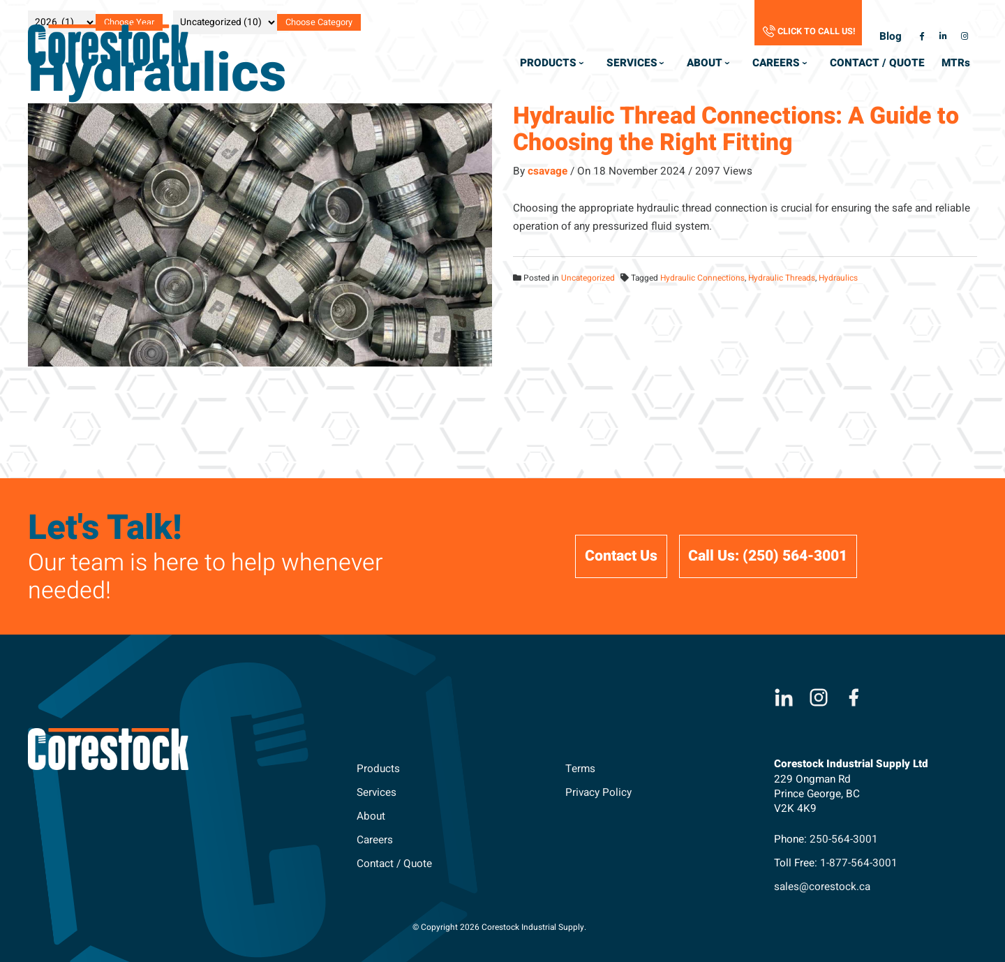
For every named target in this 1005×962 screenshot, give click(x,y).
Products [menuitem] (548, 63)
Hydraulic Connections (702, 278)
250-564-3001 (844, 839)
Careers (375, 840)
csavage (547, 171)
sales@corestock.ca (822, 886)
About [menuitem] (704, 63)
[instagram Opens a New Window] (964, 36)
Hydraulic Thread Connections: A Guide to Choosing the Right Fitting (736, 128)
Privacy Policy (598, 792)
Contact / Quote (394, 863)
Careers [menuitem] (776, 63)
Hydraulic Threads (781, 278)
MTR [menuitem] (957, 66)
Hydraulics (838, 278)
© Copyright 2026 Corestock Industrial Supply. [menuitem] (499, 927)
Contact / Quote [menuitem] (877, 63)
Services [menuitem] (631, 63)
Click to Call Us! (816, 31)
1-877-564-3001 (859, 863)
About (371, 816)
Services (376, 792)
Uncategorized (588, 278)
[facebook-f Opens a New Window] (921, 36)
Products (378, 768)
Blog (890, 36)
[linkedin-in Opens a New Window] (943, 36)
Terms (580, 768)
